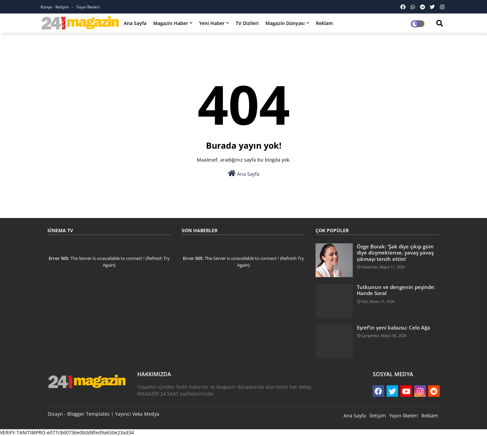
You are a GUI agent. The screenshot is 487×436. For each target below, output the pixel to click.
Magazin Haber (170, 23)
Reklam (324, 23)
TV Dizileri (247, 23)
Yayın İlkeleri (88, 7)
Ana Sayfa (135, 23)
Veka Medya (145, 414)
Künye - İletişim (55, 7)
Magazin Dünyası (285, 23)
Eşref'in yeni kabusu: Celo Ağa (393, 327)
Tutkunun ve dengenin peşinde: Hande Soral (396, 290)
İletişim (377, 415)
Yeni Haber (212, 23)
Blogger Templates (88, 414)
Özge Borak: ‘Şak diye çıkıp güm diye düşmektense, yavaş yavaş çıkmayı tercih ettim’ (395, 252)
